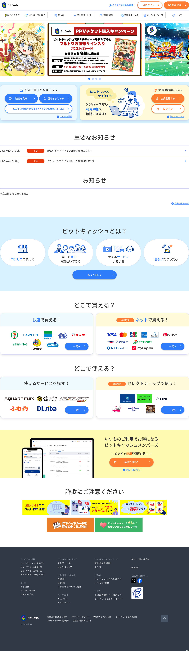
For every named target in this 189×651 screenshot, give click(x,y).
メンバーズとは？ (35, 15)
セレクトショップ (65, 567)
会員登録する (165, 98)
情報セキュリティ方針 (102, 617)
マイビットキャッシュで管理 (69, 587)
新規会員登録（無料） (103, 563)
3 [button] (96, 79)
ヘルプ (177, 15)
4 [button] (100, 79)
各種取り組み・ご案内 (82, 621)
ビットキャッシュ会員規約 (58, 621)
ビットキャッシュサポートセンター (109, 599)
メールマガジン (64, 603)
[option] (94, 49)
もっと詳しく (94, 275)
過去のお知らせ (180, 203)
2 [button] (93, 79)
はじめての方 (12, 15)
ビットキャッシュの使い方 (31, 571)
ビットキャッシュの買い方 (31, 567)
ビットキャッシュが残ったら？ (33, 575)
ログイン (148, 5)
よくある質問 (64, 116)
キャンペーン (63, 599)
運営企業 (135, 567)
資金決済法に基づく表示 (57, 617)
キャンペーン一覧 (153, 15)
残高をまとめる (130, 15)
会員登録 (174, 5)
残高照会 (61, 579)
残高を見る (106, 15)
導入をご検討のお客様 (121, 5)
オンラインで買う (28, 590)
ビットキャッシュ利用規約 (126, 617)
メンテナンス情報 (102, 583)
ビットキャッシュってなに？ (32, 563)
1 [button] (89, 79)
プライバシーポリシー (80, 617)
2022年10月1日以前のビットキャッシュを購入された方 (38, 109)
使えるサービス (82, 15)
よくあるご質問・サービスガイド (108, 595)
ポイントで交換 (27, 594)
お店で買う (25, 587)
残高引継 (61, 583)
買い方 (59, 15)
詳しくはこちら (175, 116)
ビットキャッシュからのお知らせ (108, 579)
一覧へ (76, 346)
